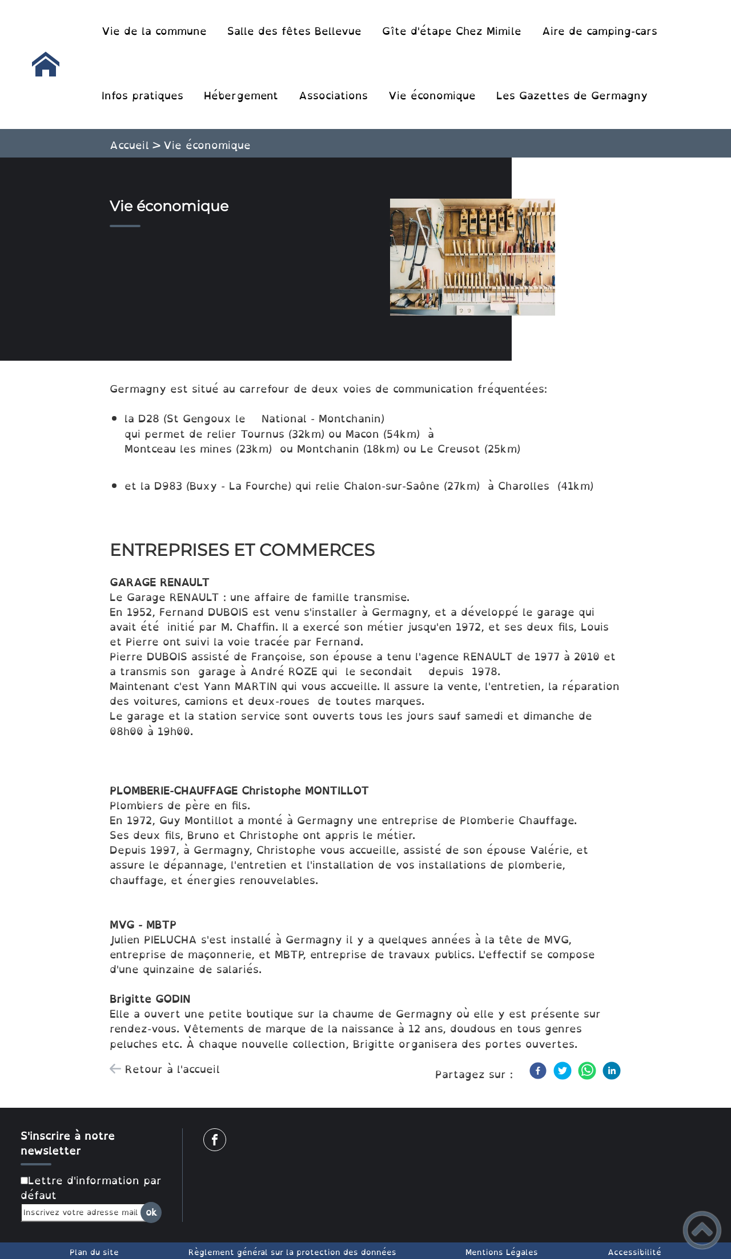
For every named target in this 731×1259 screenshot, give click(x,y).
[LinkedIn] (611, 1071)
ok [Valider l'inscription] (151, 1212)
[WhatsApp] (587, 1071)
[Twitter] (562, 1071)
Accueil (129, 145)
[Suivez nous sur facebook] (214, 1139)
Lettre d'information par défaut (91, 1187)
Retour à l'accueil (172, 1069)
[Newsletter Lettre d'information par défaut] (24, 1180)
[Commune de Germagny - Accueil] (45, 64)
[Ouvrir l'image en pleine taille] (477, 259)
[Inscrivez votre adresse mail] (86, 1212)
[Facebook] (538, 1070)
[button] (702, 1230)
